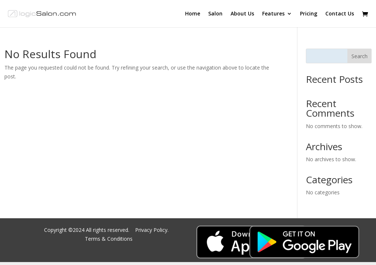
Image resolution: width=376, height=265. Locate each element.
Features (273, 14)
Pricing (308, 14)
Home (192, 14)
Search (359, 56)
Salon (215, 14)
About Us (242, 14)
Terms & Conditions (109, 238)
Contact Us (339, 14)
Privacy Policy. (152, 229)
